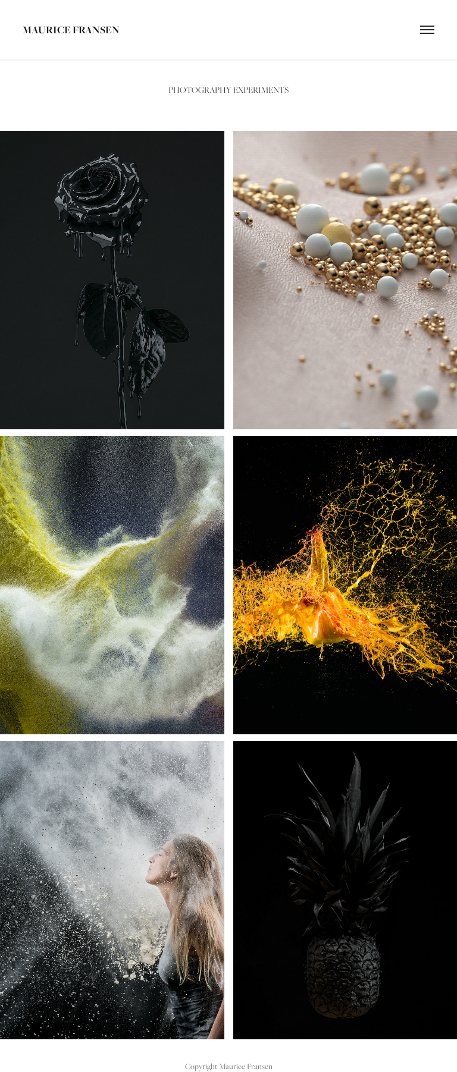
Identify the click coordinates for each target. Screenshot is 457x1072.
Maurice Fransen (71, 29)
